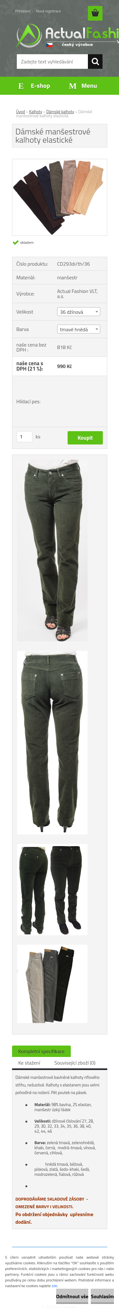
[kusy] (24, 436)
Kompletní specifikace (41, 1051)
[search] (95, 61)
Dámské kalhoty (60, 111)
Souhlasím (102, 1296)
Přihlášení (23, 11)
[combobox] (78, 311)
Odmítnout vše (72, 1296)
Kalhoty (36, 111)
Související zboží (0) (74, 1062)
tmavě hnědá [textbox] (74, 329)
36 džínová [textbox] (71, 312)
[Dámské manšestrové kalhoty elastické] (59, 161)
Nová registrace (48, 11)
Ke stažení (29, 1062)
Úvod (20, 111)
